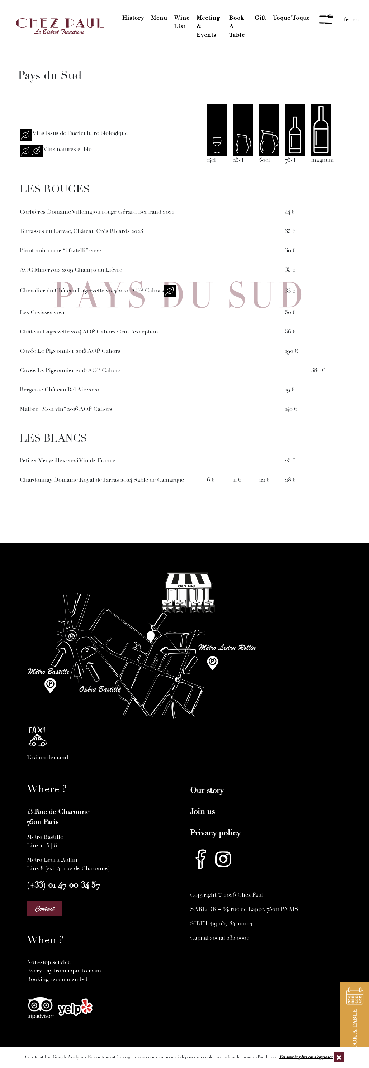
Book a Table (237, 26)
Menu (159, 17)
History (133, 17)
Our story (207, 790)
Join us (202, 811)
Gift (260, 17)
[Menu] (326, 20)
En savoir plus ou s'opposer (306, 1056)
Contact (45, 908)
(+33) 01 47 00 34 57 (63, 884)
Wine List (182, 22)
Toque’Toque (291, 17)
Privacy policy (215, 833)
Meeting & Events (208, 26)
